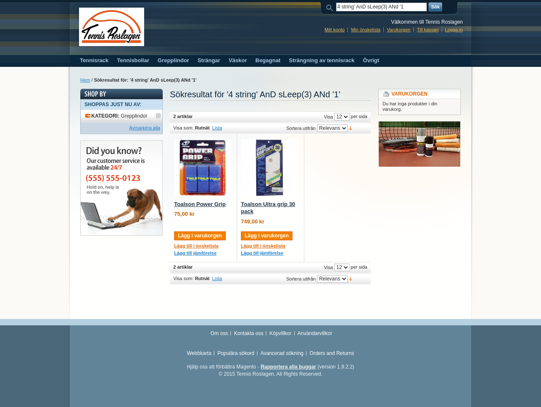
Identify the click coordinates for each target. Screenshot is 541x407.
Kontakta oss (248, 333)
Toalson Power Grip (200, 204)
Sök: (331, 7)
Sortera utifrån (301, 128)
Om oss (219, 333)
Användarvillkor (315, 333)
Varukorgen (398, 29)
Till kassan (428, 29)
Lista (217, 127)
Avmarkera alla (144, 127)
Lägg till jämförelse (195, 253)
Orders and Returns (331, 353)
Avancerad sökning (281, 353)
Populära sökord (235, 353)
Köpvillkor (280, 333)
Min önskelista (365, 29)
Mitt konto (335, 29)
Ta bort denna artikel (158, 115)
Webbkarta (199, 353)
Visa (328, 116)
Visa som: (183, 127)
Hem (85, 79)
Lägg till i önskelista (196, 245)
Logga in (454, 29)
